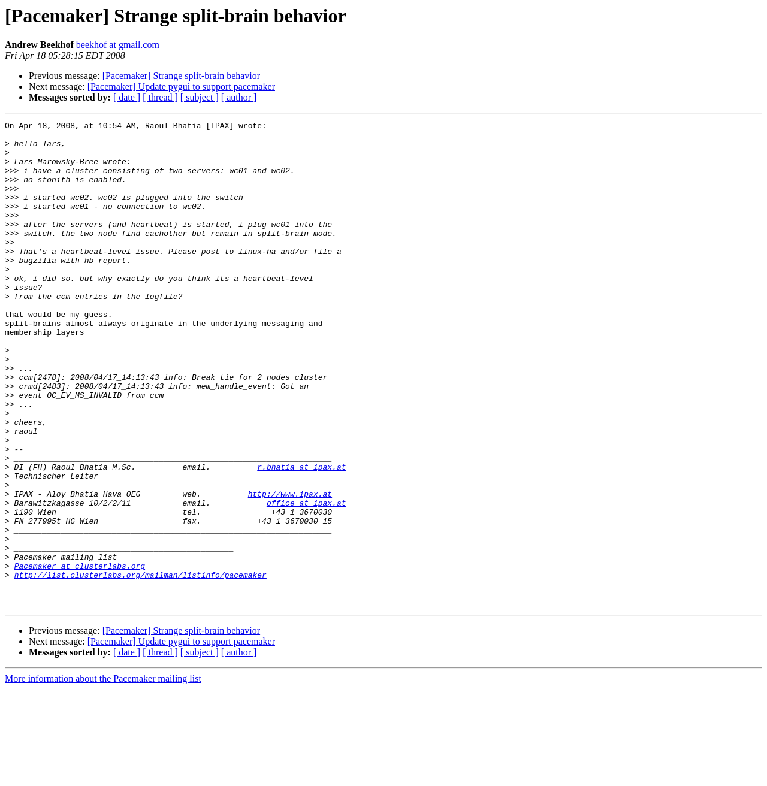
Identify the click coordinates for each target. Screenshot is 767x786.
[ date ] (126, 97)
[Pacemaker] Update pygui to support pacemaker (181, 86)
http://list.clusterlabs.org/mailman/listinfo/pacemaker (140, 666)
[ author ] (239, 97)
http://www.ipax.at (290, 569)
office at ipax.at (306, 580)
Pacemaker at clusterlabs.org (79, 655)
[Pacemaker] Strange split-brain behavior (181, 76)
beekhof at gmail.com (117, 45)
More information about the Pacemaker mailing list (103, 775)
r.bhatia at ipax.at (301, 536)
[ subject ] (199, 97)
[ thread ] (160, 97)
